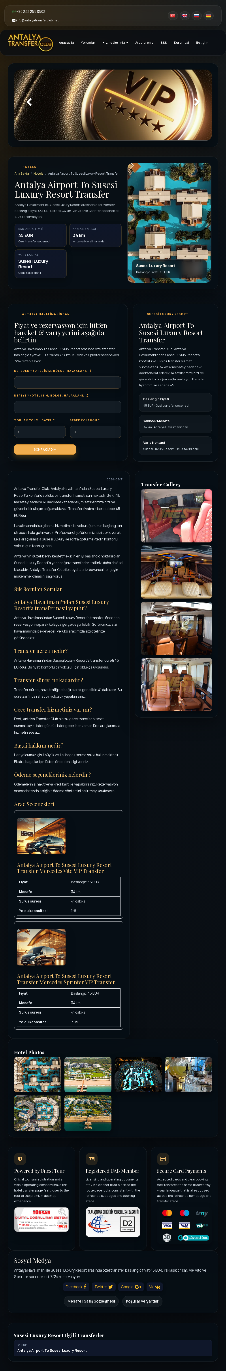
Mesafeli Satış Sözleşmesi (91, 1301)
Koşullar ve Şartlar (142, 1301)
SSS (164, 42)
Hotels (38, 173)
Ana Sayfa (22, 173)
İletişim (202, 42)
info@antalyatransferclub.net (35, 20)
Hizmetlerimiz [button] (115, 42)
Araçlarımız (144, 42)
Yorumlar (88, 42)
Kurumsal (181, 42)
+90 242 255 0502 (28, 11)
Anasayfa (66, 42)
